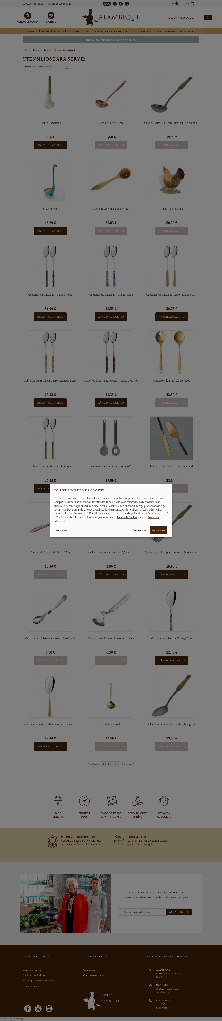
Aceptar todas (158, 529)
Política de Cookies (127, 517)
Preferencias (61, 529)
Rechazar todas (139, 529)
